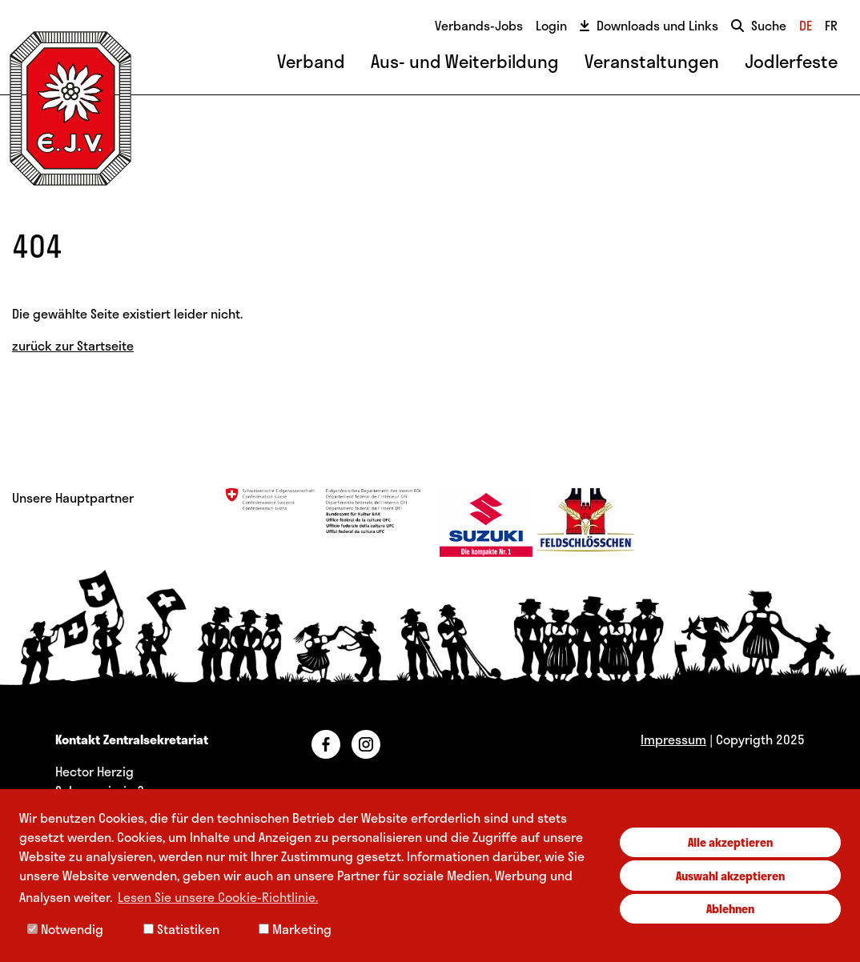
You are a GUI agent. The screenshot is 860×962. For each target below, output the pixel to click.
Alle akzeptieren (730, 842)
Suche (758, 25)
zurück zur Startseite (73, 345)
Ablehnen (730, 908)
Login (551, 25)
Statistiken (181, 929)
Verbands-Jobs (479, 25)
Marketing (295, 929)
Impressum (673, 739)
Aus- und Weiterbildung (465, 60)
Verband (311, 60)
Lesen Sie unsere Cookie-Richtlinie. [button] (218, 897)
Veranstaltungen (652, 60)
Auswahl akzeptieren (730, 875)
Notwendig (65, 929)
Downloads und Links (649, 25)
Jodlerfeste (791, 60)
